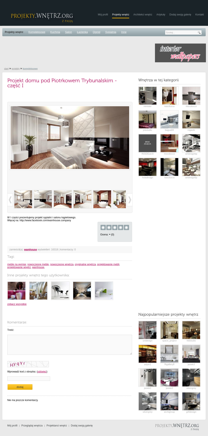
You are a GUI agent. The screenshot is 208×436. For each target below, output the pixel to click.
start (6, 68)
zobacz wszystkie (17, 304)
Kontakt (199, 14)
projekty (16, 68)
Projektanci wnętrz (57, 425)
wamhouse (30, 249)
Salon (68, 32)
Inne (123, 32)
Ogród (96, 32)
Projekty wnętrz (120, 14)
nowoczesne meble (38, 264)
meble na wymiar (16, 264)
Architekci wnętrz (142, 14)
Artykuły (160, 14)
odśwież (41, 371)
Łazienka (82, 32)
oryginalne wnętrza (85, 264)
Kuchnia (55, 32)
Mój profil (103, 14)
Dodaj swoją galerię (180, 14)
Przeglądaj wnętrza (32, 425)
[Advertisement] (78, 53)
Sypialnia (110, 32)
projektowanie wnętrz (19, 267)
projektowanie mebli (108, 264)
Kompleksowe (36, 32)
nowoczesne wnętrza (61, 264)
